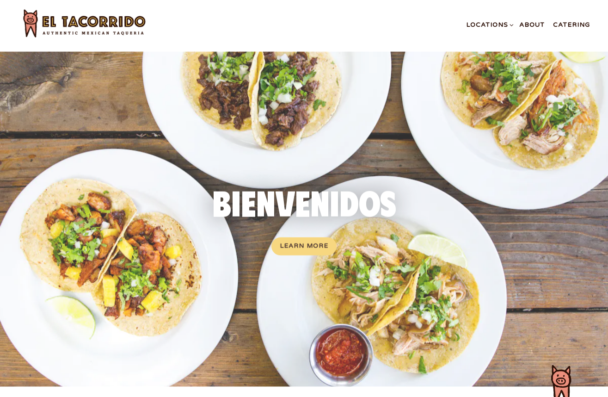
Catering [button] (571, 25)
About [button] (532, 25)
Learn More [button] (304, 245)
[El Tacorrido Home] (96, 25)
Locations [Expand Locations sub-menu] (488, 24)
